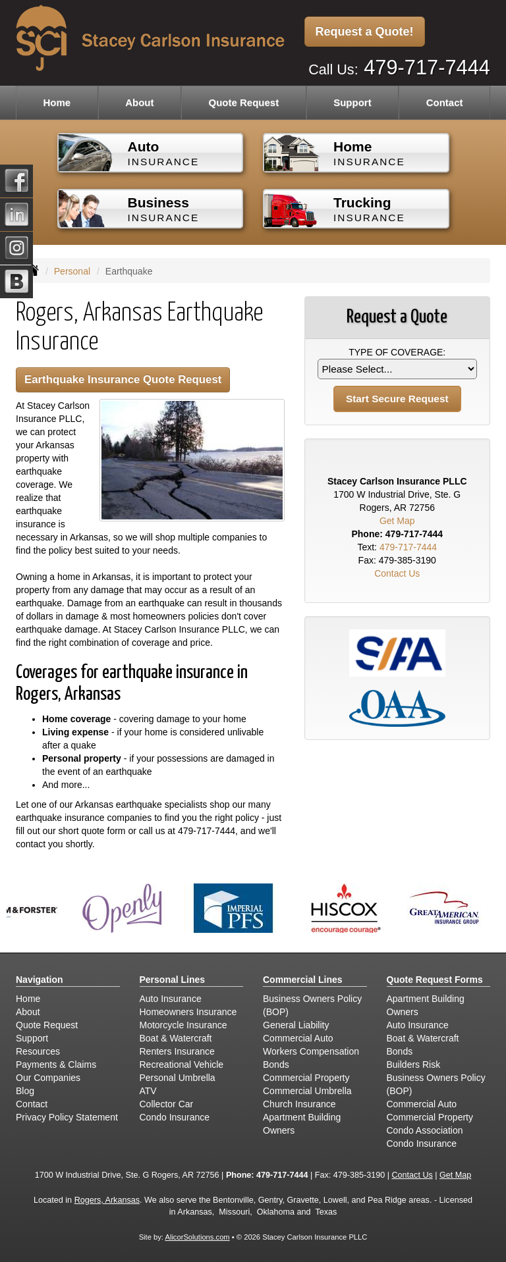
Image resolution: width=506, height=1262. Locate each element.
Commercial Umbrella (307, 1091)
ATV (148, 1091)
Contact (444, 102)
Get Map (397, 520)
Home (56, 102)
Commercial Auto (298, 1038)
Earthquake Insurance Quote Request (122, 379)
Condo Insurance (175, 1117)
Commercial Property (306, 1077)
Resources (38, 1051)
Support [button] (352, 102)
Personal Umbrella (177, 1077)
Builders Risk (414, 1064)
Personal (72, 271)
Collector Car (167, 1104)
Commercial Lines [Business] (303, 979)
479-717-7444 (427, 67)
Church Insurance (299, 1104)
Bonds (276, 1064)
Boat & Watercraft (176, 1038)
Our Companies (48, 1077)
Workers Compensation (311, 1051)
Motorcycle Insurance (183, 1025)
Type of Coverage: (397, 352)
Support (32, 1038)
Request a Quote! (365, 31)
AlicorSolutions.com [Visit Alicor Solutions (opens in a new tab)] (197, 1237)
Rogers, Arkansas (107, 1200)
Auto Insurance (171, 998)
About (139, 102)
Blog (25, 1091)
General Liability (296, 1025)
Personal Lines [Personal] (173, 979)
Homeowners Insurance (188, 1012)
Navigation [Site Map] (39, 979)
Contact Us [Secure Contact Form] (397, 573)
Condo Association (425, 1130)
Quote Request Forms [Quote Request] (435, 979)
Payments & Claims (56, 1064)
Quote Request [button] (243, 102)
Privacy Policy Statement (67, 1117)
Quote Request (47, 1025)
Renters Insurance (177, 1051)
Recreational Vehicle (182, 1064)
